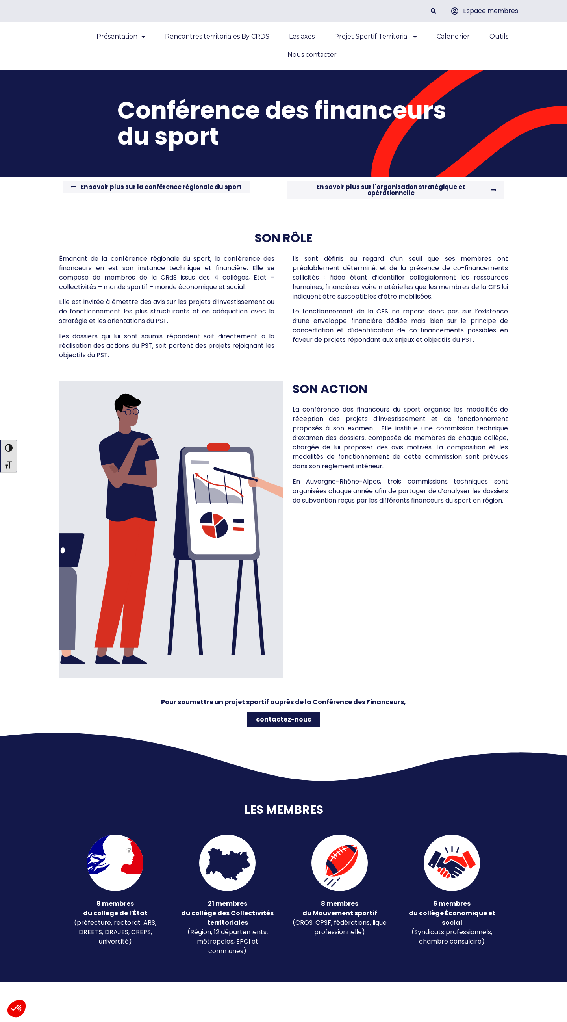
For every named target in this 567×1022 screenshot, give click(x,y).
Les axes (302, 42)
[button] (433, 11)
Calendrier (453, 42)
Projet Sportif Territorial (375, 42)
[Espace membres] (454, 11)
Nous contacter (312, 60)
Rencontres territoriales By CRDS (217, 42)
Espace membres (490, 10)
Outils (498, 42)
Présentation (120, 42)
